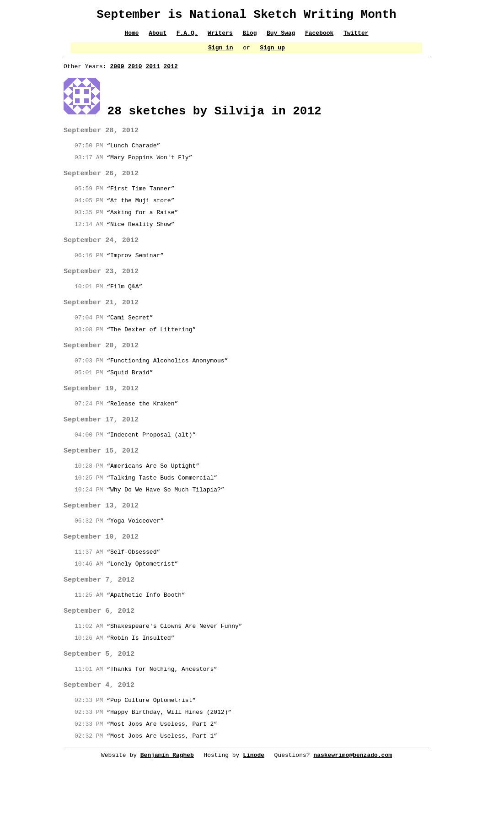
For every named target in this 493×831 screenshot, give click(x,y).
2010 (135, 73)
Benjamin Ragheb (167, 776)
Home (131, 36)
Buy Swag (281, 36)
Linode (253, 776)
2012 (170, 73)
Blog (249, 36)
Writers (220, 36)
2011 (152, 73)
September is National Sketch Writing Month (246, 16)
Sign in (220, 53)
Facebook (319, 36)
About (157, 36)
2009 (117, 73)
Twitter (356, 36)
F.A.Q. (187, 36)
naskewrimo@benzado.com (353, 776)
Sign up (272, 53)
